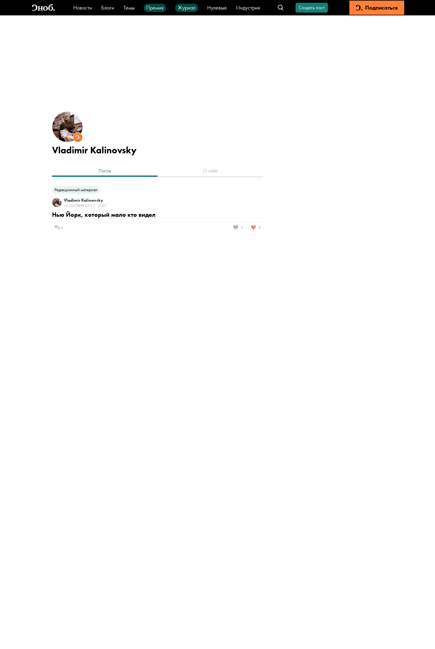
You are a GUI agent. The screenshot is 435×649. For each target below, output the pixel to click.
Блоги (107, 7)
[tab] (105, 171)
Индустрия (248, 7)
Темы (129, 7)
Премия (154, 7)
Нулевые (217, 7)
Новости (82, 7)
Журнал (186, 7)
